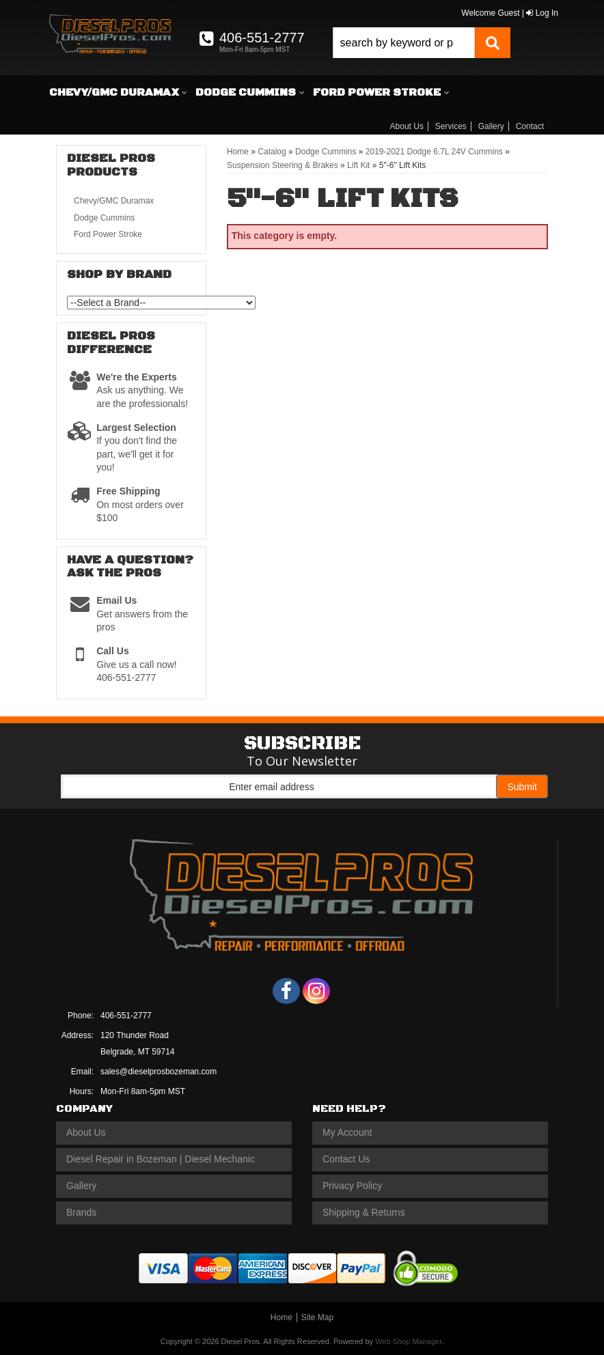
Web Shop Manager (408, 1341)
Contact (530, 126)
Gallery (491, 126)
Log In (542, 13)
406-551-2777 (126, 1015)
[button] (421, 42)
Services (451, 126)
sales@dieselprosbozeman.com (158, 1071)
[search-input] (403, 42)
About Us (407, 126)
